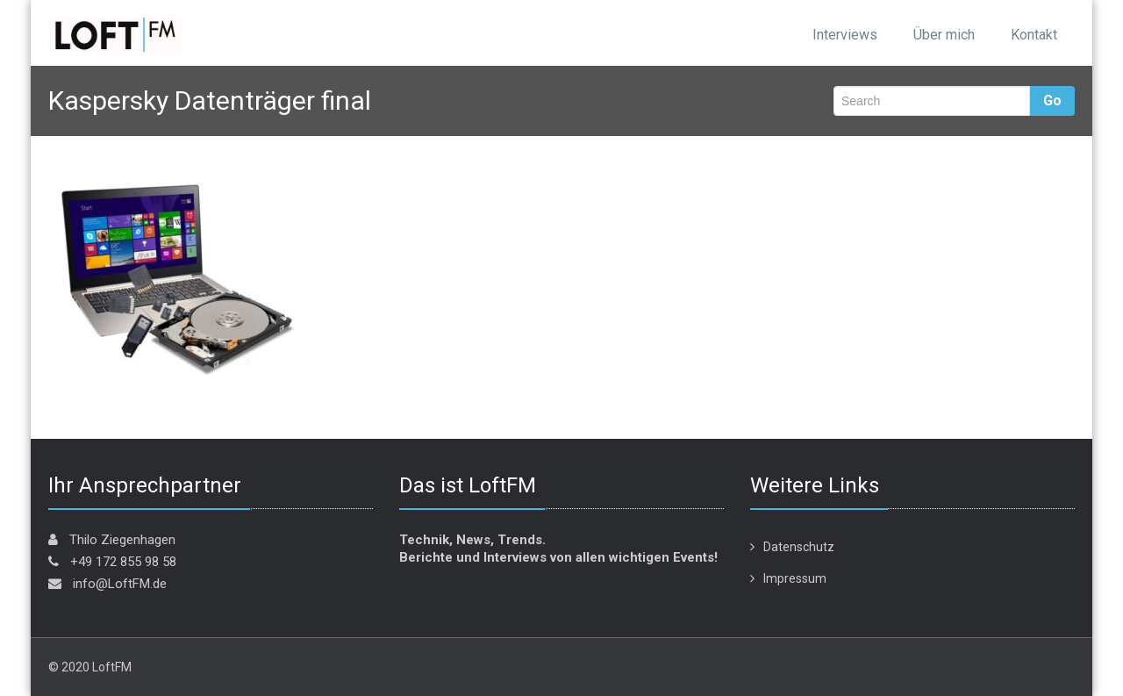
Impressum (794, 578)
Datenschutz (798, 547)
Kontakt (1034, 34)
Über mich (944, 34)
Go (1052, 100)
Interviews (844, 34)
